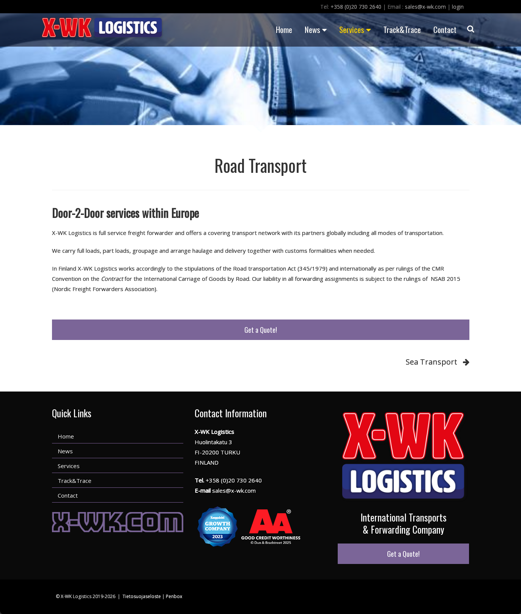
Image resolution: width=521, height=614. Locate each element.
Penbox (174, 596)
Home (284, 29)
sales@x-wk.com (425, 6)
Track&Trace (402, 29)
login (458, 6)
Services (355, 29)
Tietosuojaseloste (142, 596)
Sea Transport (431, 362)
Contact (444, 29)
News (316, 29)
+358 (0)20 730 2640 (356, 6)
